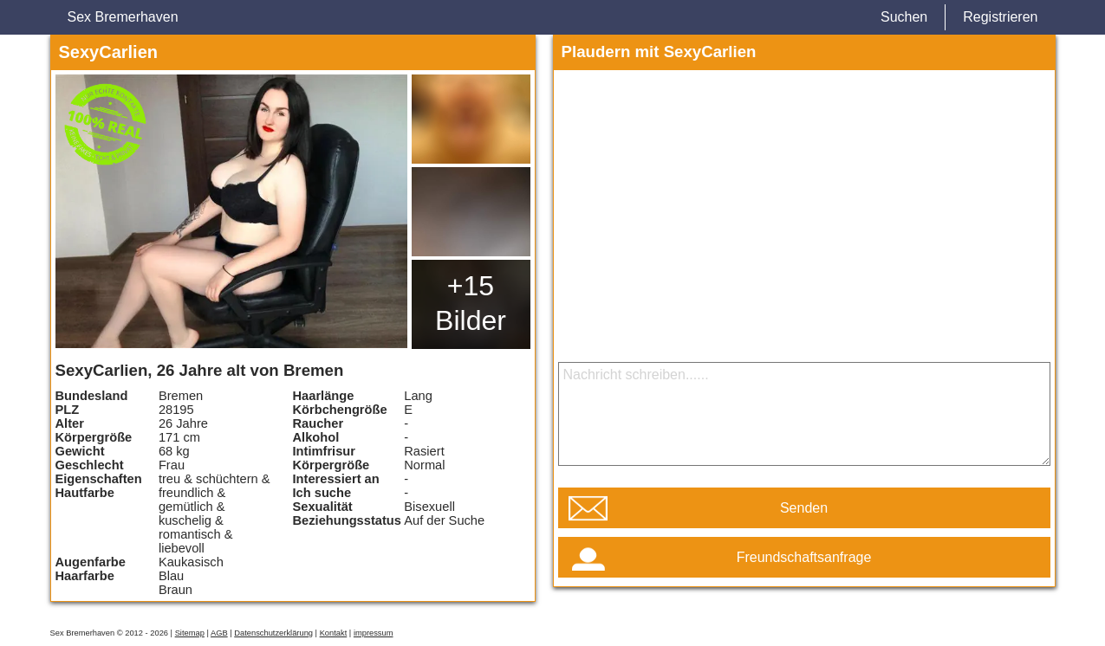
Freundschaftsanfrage (804, 557)
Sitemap (190, 633)
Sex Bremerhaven (123, 17)
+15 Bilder (470, 303)
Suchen (904, 17)
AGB (219, 633)
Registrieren (1000, 17)
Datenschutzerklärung (273, 633)
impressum (373, 633)
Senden (804, 508)
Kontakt (334, 633)
